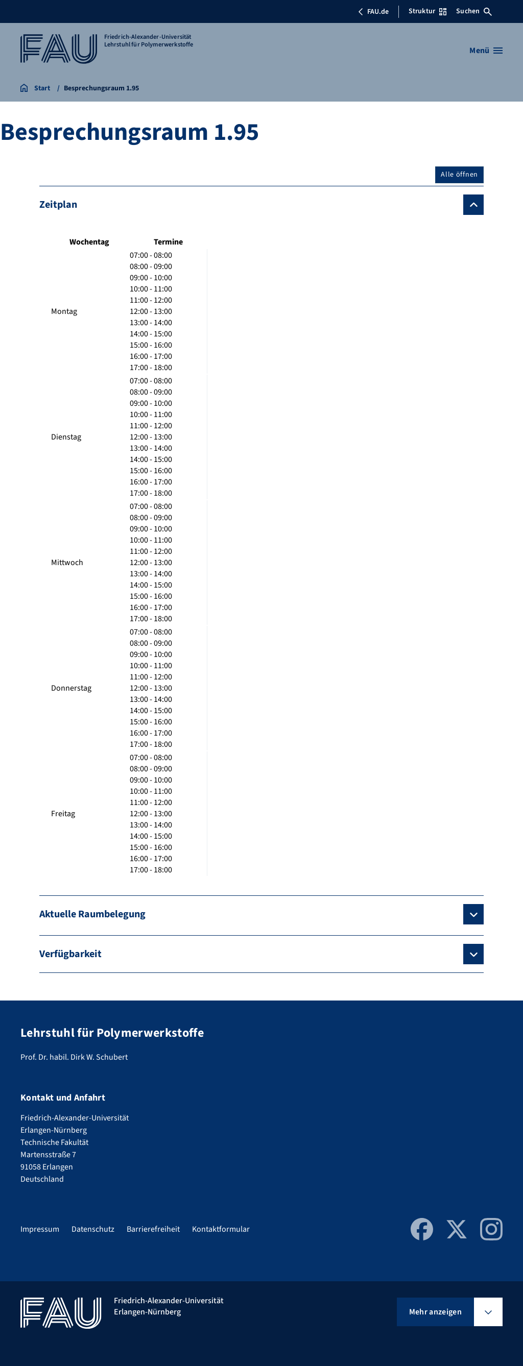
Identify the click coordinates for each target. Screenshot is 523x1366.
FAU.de (373, 12)
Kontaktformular (221, 1229)
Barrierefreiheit (153, 1229)
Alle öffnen (459, 174)
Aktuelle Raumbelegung (92, 914)
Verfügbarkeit (70, 954)
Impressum (39, 1229)
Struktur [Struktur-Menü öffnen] (427, 11)
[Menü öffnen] (486, 50)
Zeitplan (58, 205)
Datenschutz (93, 1229)
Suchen (474, 11)
